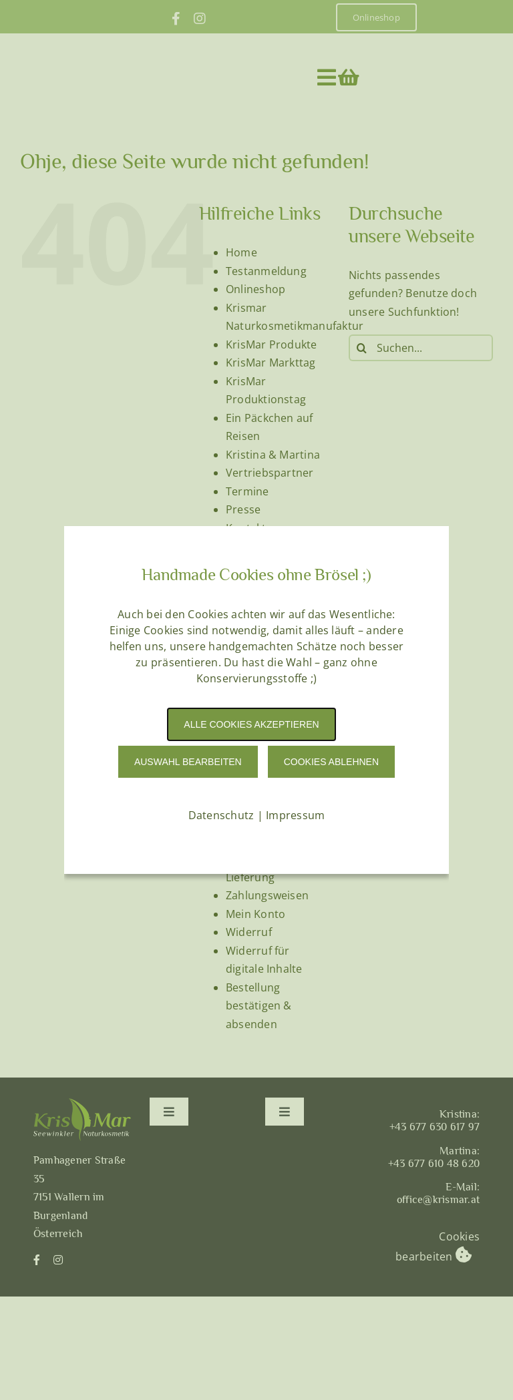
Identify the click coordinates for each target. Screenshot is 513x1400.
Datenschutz (221, 815)
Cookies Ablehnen (331, 761)
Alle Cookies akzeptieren (251, 724)
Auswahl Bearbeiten (188, 761)
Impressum (295, 815)
